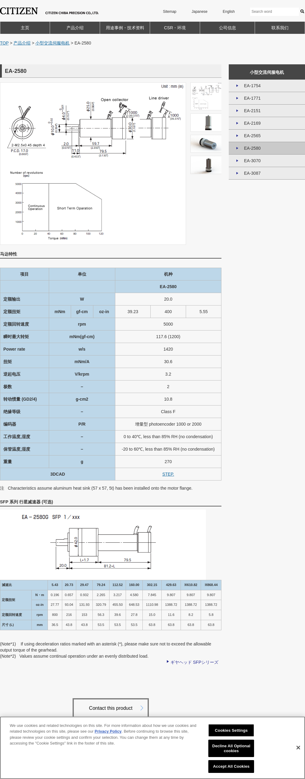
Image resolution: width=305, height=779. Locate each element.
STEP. (168, 474)
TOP (4, 43)
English (229, 11)
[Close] (298, 747)
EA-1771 (252, 98)
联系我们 (280, 27)
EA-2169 (252, 123)
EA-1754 (252, 85)
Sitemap (169, 11)
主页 (25, 27)
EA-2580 (252, 148)
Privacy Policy (108, 731)
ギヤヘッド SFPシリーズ (194, 662)
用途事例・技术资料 (125, 27)
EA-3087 (252, 173)
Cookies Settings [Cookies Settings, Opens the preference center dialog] (231, 730)
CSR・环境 (175, 27)
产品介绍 (75, 27)
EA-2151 (252, 110)
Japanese (199, 11)
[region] (152, 747)
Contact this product (110, 708)
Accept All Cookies (231, 766)
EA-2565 (252, 135)
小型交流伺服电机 (52, 43)
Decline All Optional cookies (231, 748)
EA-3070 (252, 160)
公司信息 (227, 27)
